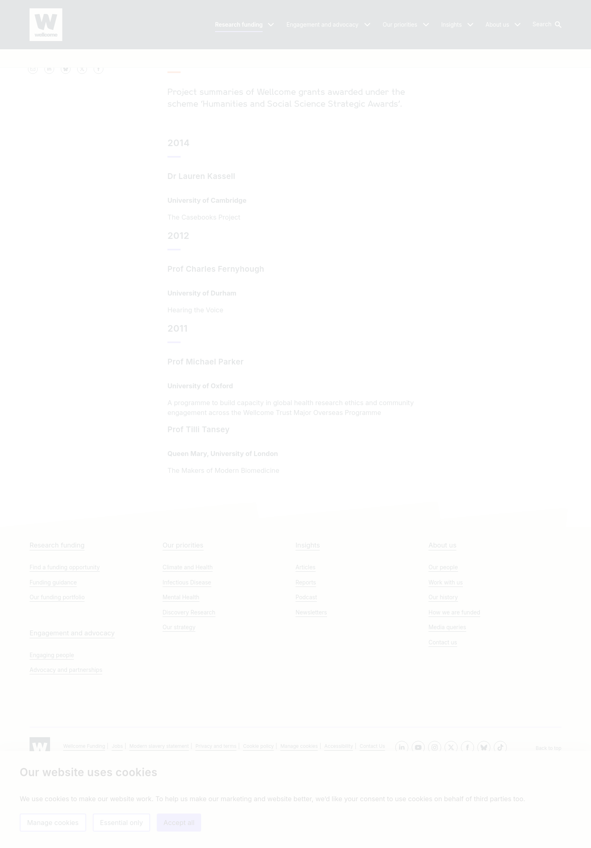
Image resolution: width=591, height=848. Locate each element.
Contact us (442, 723)
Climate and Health (188, 647)
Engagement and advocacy (72, 713)
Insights (308, 625)
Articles (306, 647)
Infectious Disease (187, 663)
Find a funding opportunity (65, 647)
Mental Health (181, 677)
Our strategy (179, 707)
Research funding (57, 625)
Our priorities (183, 625)
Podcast (306, 677)
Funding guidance (53, 663)
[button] (546, 25)
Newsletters (311, 693)
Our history (443, 677)
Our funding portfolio (57, 677)
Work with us (445, 663)
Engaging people (52, 735)
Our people (443, 647)
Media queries (447, 707)
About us (442, 625)
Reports (306, 663)
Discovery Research (189, 693)
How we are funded (454, 693)
